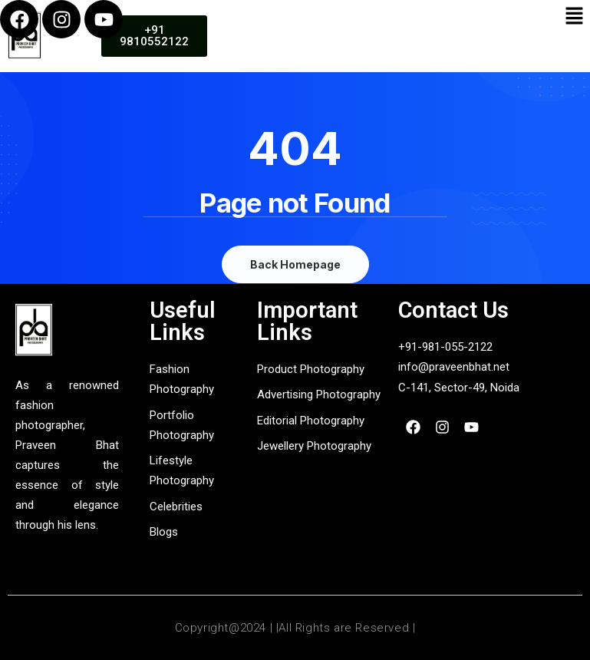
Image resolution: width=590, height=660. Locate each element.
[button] (574, 16)
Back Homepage (295, 264)
